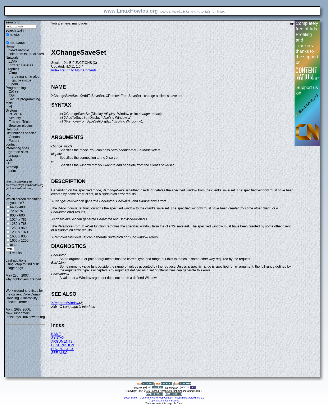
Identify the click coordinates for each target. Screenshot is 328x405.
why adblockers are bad (23, 279)
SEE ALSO (59, 353)
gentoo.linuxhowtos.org (19, 188)
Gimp (13, 73)
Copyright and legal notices (164, 400)
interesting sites (17, 148)
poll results (14, 253)
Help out (12, 129)
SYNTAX (57, 337)
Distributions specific (21, 133)
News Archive (19, 50)
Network (12, 57)
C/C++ (13, 91)
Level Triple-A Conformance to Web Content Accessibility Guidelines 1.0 (164, 397)
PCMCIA (15, 114)
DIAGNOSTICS (62, 349)
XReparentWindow (65, 303)
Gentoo (14, 137)
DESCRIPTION (62, 345)
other (14, 244)
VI (10, 106)
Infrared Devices (21, 65)
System (11, 110)
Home (10, 46)
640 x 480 (17, 207)
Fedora (14, 140)
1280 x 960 (18, 228)
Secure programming (24, 99)
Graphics (12, 69)
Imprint (11, 171)
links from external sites (26, 54)
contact (11, 144)
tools (9, 159)
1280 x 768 (18, 224)
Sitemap (12, 167)
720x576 (16, 211)
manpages (18, 42)
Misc (9, 103)
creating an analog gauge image (26, 78)
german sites (18, 152)
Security (15, 118)
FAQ (9, 163)
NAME (56, 334)
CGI (12, 95)
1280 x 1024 (19, 232)
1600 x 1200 (19, 240)
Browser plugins (21, 125)
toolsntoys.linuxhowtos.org (27, 185)
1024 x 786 (18, 219)
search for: (14, 22)
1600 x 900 (18, 236)
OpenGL (15, 84)
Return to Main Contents (78, 70)
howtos (15, 34)
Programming (16, 88)
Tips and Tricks (20, 122)
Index (55, 70)
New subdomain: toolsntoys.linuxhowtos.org (25, 315)
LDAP (13, 61)
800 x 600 (17, 215)
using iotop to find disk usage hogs (22, 266)
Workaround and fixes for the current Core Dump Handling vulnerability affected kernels (24, 296)
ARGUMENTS (62, 341)
